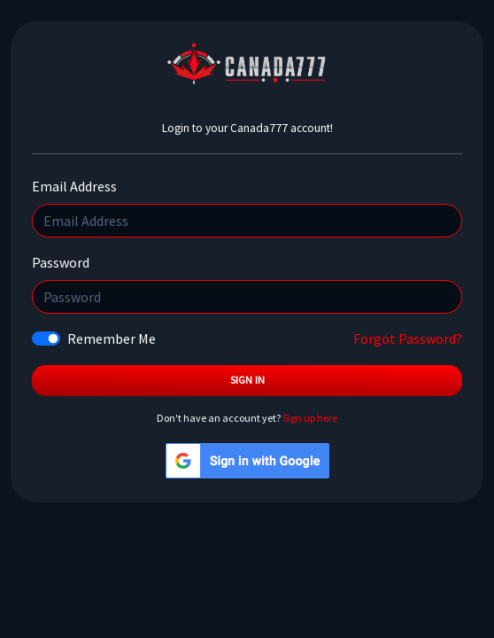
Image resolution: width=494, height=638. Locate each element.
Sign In (247, 379)
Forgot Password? (407, 338)
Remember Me (111, 338)
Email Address (74, 186)
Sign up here (309, 417)
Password (60, 262)
